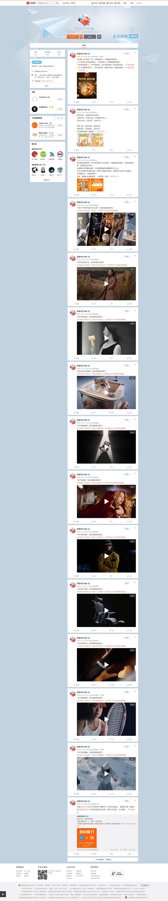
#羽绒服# (100, 755)
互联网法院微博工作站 (130, 885)
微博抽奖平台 (95, 804)
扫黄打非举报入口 (129, 895)
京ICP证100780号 (27, 889)
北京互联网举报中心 (40, 895)
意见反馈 (40, 885)
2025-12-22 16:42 (82, 750)
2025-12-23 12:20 (82, 423)
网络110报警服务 (75, 895)
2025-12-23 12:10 (82, 477)
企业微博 (69, 873)
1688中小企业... (44, 123)
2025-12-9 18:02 (82, 804)
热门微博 (19, 871)
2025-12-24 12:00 (82, 314)
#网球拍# (99, 700)
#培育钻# (99, 646)
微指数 (26, 876)
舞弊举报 (47, 885)
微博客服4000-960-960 (26, 885)
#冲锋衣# (99, 537)
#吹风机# (99, 319)
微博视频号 (95, 205)
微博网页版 (94, 57)
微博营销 (79, 873)
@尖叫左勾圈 (85, 807)
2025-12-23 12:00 (82, 532)
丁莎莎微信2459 (45, 175)
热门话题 (27, 871)
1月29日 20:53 (81, 160)
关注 (73, 37)
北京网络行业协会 (116, 895)
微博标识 (69, 876)
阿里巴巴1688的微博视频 (107, 210)
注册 (125, 3)
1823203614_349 (44, 97)
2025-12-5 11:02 (82, 850)
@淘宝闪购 (80, 816)
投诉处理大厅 (102, 885)
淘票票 (60, 159)
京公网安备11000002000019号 (136, 898)
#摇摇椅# (99, 428)
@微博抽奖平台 (84, 809)
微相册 (26, 873)
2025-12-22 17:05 (82, 641)
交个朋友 (34, 159)
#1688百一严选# (89, 210)
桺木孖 (51, 175)
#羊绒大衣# (100, 265)
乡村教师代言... (43, 107)
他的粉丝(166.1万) (38, 165)
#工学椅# (99, 592)
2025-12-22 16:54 (82, 695)
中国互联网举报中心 (26, 895)
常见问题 (93, 871)
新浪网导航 (73, 885)
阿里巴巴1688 (82, 54)
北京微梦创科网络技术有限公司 (111, 898)
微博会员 (19, 873)
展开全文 (83, 70)
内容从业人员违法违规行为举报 (58, 895)
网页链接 (130, 65)
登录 (131, 3)
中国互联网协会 (104, 895)
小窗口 (132, 215)
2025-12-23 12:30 (82, 368)
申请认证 (69, 871)
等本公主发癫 (36, 175)
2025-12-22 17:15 (82, 586)
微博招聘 (65, 885)
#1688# (80, 210)
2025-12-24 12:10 (82, 260)
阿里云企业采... (43, 133)
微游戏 (18, 876)
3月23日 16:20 (81, 112)
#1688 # (80, 755)
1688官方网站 (45, 81)
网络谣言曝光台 (142, 895)
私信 (90, 37)
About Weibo (56, 885)
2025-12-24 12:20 (82, 205)
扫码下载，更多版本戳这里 (54, 872)
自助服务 (93, 873)
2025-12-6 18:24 (82, 57)
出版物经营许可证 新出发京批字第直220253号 (130, 892)
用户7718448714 (62, 175)
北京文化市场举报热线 (90, 895)
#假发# (99, 483)
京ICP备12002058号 (40, 889)
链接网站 (79, 871)
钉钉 (51, 81)
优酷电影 (51, 159)
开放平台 (69, 878)
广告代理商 (79, 876)
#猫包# (99, 374)
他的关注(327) (37, 149)
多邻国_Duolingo (45, 159)
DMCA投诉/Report (115, 885)
